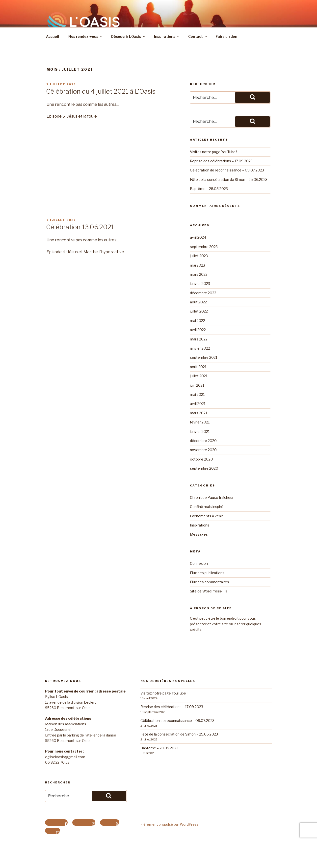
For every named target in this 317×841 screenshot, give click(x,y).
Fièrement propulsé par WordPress (169, 824)
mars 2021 (198, 413)
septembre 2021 (203, 357)
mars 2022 (199, 339)
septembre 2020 (204, 468)
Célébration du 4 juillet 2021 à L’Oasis (101, 91)
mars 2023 (199, 274)
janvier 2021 (200, 431)
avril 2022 (198, 330)
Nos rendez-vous (85, 36)
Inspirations (167, 36)
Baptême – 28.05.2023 (209, 189)
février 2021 (200, 422)
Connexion (199, 563)
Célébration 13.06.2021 (80, 227)
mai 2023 (197, 265)
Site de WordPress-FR (208, 591)
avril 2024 (198, 237)
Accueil (52, 36)
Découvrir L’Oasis (128, 36)
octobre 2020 (201, 459)
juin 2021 (197, 385)
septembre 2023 (204, 247)
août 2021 (198, 367)
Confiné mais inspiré (206, 507)
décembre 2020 (203, 441)
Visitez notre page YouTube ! (213, 152)
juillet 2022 (199, 311)
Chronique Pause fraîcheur (212, 497)
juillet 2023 (199, 256)
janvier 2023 (200, 283)
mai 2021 (197, 394)
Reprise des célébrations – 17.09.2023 (221, 161)
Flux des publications (207, 573)
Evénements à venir (206, 516)
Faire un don (226, 36)
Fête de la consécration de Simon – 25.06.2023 (228, 179)
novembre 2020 (203, 450)
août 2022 (198, 302)
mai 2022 (197, 320)
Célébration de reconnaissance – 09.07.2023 (227, 170)
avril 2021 (197, 403)
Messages (199, 534)
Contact (198, 36)
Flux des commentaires (209, 582)
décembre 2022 (203, 293)
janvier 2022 (200, 348)
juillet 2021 (198, 376)
